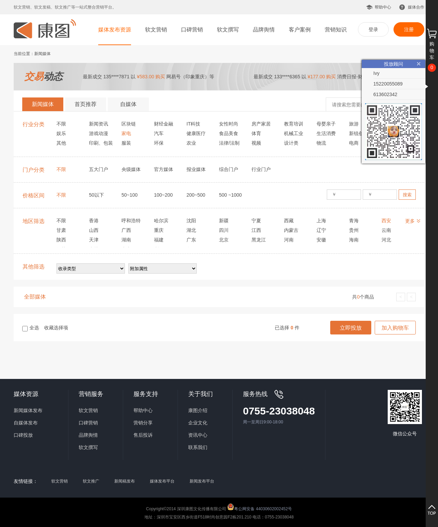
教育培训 (293, 124)
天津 (94, 239)
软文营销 (156, 29)
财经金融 (163, 124)
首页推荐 (85, 104)
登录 (373, 29)
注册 (409, 29)
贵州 (354, 230)
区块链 (128, 124)
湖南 (126, 239)
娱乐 (61, 133)
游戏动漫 (98, 133)
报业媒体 (196, 169)
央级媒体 (131, 169)
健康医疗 (196, 133)
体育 (256, 133)
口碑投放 (23, 435)
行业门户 (261, 169)
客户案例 (300, 29)
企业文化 (197, 422)
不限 (61, 124)
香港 (94, 220)
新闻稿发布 (124, 481)
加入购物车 (395, 328)
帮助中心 (383, 7)
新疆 (224, 220)
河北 (386, 239)
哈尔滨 (161, 220)
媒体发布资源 (114, 29)
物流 (321, 143)
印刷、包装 (101, 143)
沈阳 (191, 220)
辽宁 (321, 230)
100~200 (163, 195)
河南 (289, 239)
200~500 (195, 195)
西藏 (289, 220)
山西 (94, 230)
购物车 (431, 50)
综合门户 (228, 169)
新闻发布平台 (202, 481)
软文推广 (91, 481)
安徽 (321, 239)
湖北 (191, 230)
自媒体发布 (26, 422)
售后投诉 (143, 435)
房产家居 (261, 124)
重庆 (159, 230)
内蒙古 (291, 230)
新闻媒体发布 (28, 410)
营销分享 (143, 422)
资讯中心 (197, 435)
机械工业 (293, 133)
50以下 (96, 195)
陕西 (61, 239)
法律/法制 (229, 143)
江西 (256, 230)
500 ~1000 (230, 195)
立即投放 (351, 328)
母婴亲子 (326, 124)
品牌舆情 (264, 29)
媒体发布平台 (162, 481)
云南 (386, 230)
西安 (386, 220)
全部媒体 (35, 297)
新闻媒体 (43, 104)
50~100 (129, 195)
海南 (354, 239)
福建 (159, 239)
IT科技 (193, 124)
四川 (224, 230)
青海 (354, 220)
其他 (61, 143)
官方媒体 (163, 169)
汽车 (159, 133)
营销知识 (336, 29)
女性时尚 (228, 124)
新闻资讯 (98, 124)
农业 (191, 143)
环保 (159, 143)
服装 (126, 143)
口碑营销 (192, 29)
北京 (224, 239)
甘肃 (61, 230)
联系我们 (197, 447)
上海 (321, 220)
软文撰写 (228, 29)
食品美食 (228, 133)
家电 (126, 133)
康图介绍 (197, 410)
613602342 (385, 94)
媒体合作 (416, 7)
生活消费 (326, 133)
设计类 (291, 143)
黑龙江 (259, 239)
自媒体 (128, 104)
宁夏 (256, 220)
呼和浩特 (131, 220)
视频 (256, 143)
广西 (126, 230)
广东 (191, 239)
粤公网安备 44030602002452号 (259, 506)
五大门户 (98, 169)
